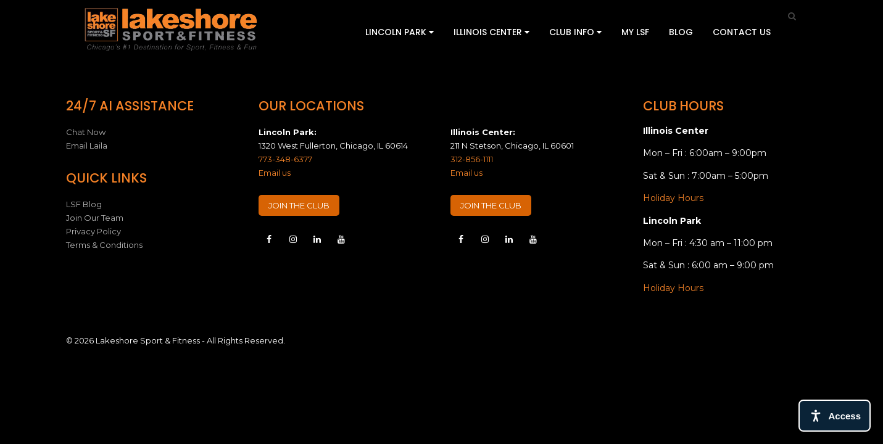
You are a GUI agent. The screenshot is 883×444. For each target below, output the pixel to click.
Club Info (575, 32)
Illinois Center (491, 32)
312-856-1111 (471, 159)
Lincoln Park (399, 32)
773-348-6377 (285, 159)
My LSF (635, 32)
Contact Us (742, 32)
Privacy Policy (93, 231)
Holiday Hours (673, 198)
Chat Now (86, 132)
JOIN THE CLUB (299, 205)
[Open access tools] (834, 416)
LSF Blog (84, 204)
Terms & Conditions (104, 245)
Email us (275, 173)
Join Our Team (94, 218)
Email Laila (86, 145)
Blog (681, 32)
